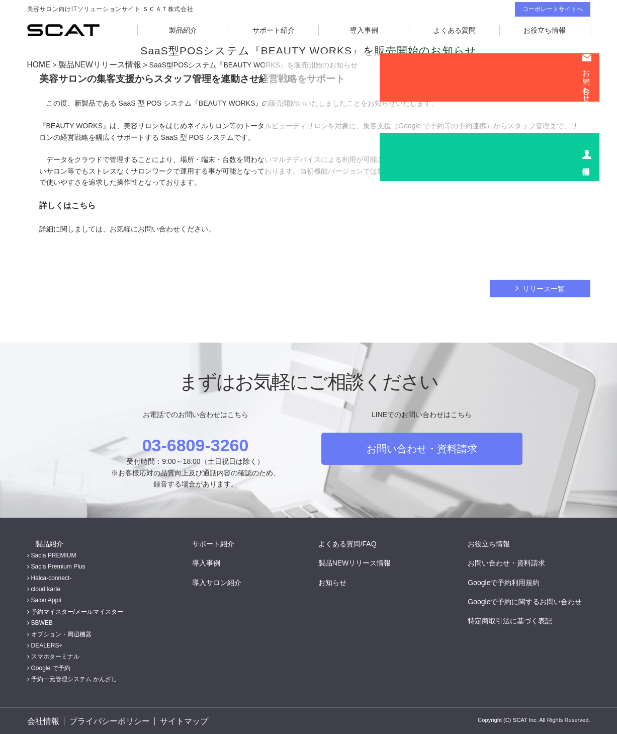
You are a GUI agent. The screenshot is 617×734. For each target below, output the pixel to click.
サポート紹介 (273, 30)
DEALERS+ (47, 643)
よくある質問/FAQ (355, 542)
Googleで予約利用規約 (512, 581)
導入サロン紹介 (224, 581)
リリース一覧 (543, 287)
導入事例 (364, 30)
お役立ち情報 (544, 30)
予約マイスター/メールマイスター (77, 610)
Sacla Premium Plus (58, 564)
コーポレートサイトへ (552, 9)
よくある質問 (454, 30)
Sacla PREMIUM (53, 553)
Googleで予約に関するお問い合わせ (533, 600)
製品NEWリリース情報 (92, 64)
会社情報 (41, 720)
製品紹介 (183, 30)
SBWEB (42, 621)
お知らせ (340, 581)
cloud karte (46, 587)
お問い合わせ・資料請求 (422, 447)
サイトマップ (180, 720)
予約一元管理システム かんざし (74, 677)
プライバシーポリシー (107, 720)
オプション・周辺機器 (61, 632)
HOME (37, 64)
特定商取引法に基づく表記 (518, 619)
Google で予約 (50, 666)
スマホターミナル (55, 655)
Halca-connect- (51, 576)
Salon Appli (46, 598)
